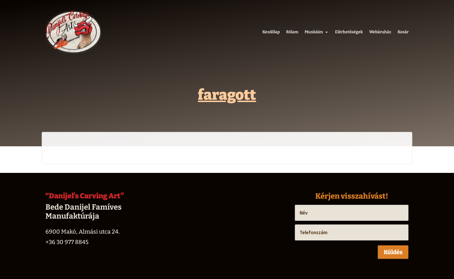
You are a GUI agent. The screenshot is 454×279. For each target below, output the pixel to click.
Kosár (403, 31)
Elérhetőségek (349, 31)
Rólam (292, 31)
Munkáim (314, 31)
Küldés (393, 252)
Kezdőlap (271, 31)
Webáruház (380, 31)
